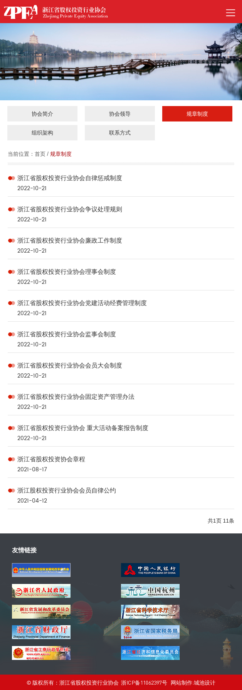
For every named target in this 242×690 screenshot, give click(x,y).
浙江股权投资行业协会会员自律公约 (66, 490)
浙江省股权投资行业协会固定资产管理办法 (75, 396)
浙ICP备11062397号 (144, 682)
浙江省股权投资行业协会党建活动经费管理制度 (82, 303)
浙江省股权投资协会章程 (51, 459)
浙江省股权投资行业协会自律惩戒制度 (69, 178)
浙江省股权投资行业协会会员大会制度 (69, 365)
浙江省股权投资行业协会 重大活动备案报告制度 (82, 428)
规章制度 (61, 154)
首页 (40, 154)
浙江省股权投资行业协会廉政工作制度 (69, 240)
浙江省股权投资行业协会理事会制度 (66, 271)
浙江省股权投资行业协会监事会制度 (66, 334)
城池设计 (204, 682)
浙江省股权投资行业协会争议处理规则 (69, 209)
